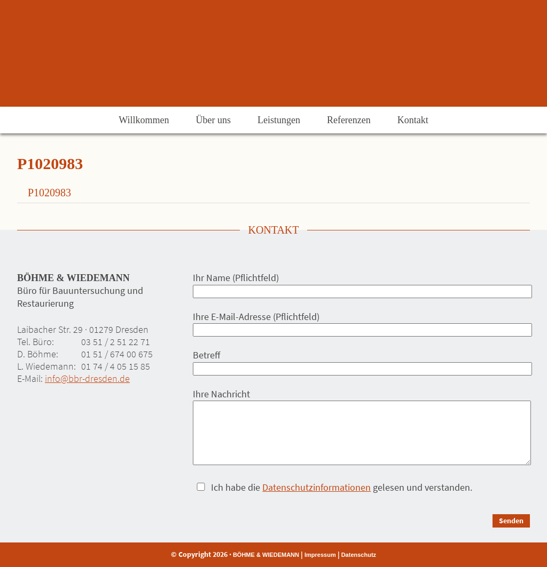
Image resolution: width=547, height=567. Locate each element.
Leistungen (278, 120)
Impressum (320, 555)
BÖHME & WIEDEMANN (266, 555)
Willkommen (144, 120)
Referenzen (349, 120)
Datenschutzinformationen (316, 487)
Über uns (213, 120)
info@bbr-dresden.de (87, 378)
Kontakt (412, 120)
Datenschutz (358, 555)
